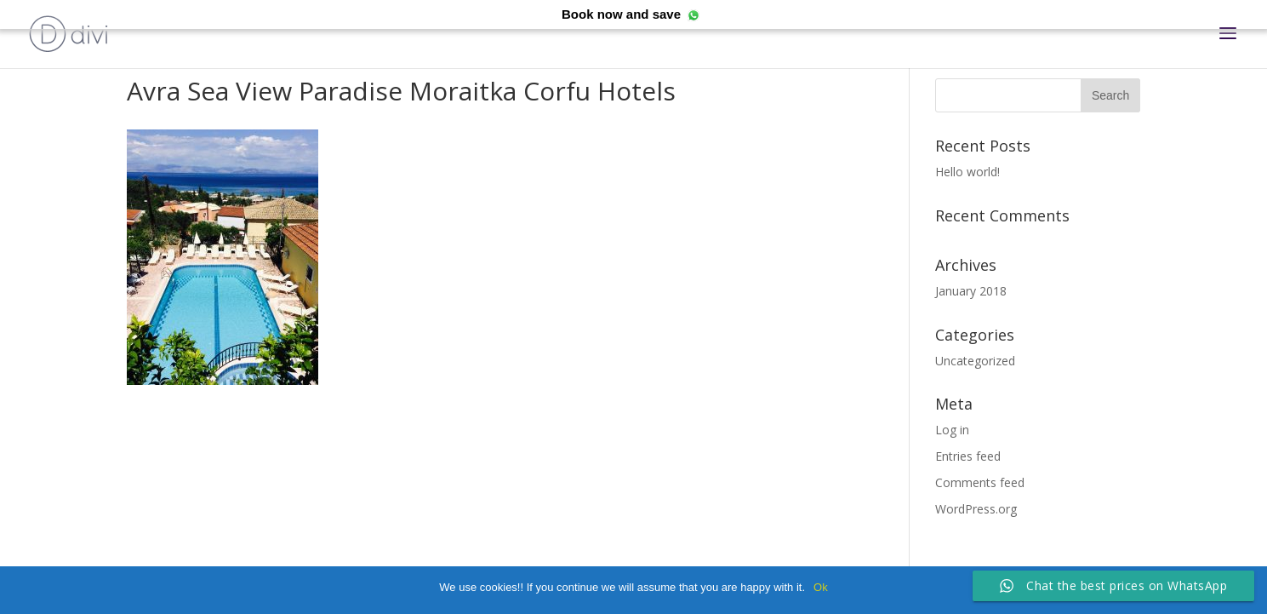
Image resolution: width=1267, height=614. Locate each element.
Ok (820, 587)
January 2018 (971, 291)
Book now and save (621, 14)
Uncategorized (975, 361)
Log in (952, 430)
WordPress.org (976, 509)
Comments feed (979, 482)
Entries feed (968, 456)
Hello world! (967, 172)
